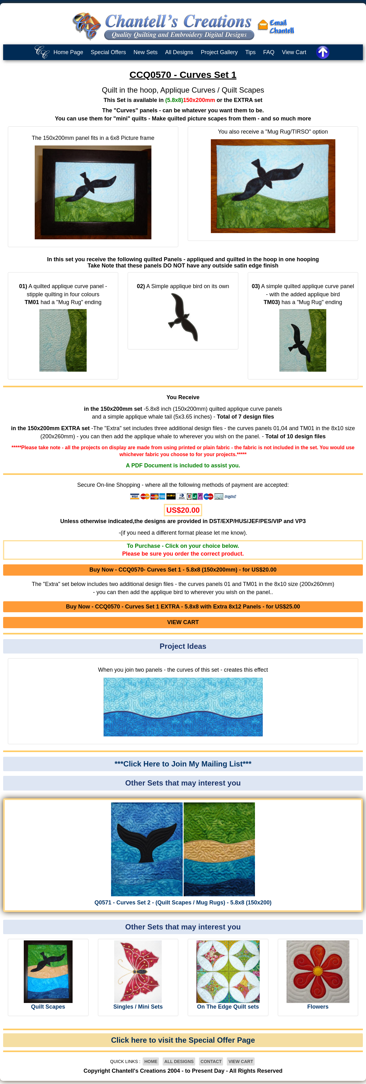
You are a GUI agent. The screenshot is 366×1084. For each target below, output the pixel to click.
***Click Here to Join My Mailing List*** (182, 764)
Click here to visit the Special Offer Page (183, 1040)
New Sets (146, 52)
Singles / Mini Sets (138, 1007)
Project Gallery (219, 52)
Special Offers (108, 52)
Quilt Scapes (48, 1007)
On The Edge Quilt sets (228, 1007)
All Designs (179, 52)
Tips (250, 52)
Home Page (68, 52)
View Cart (294, 52)
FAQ (268, 52)
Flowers (317, 1007)
